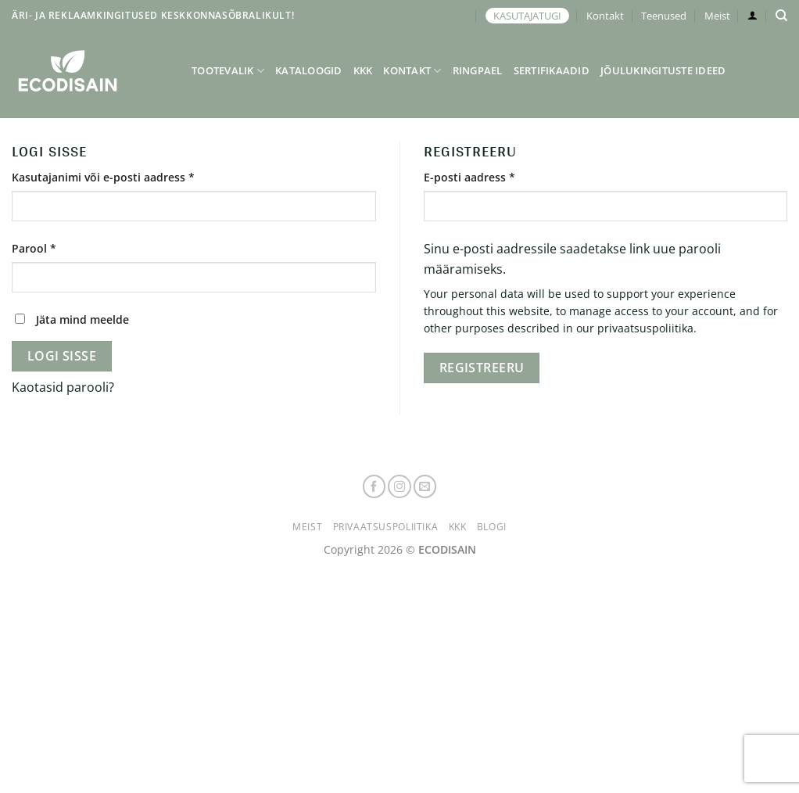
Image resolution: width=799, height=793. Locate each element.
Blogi (492, 526)
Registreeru (482, 367)
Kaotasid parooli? (63, 387)
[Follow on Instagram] (399, 486)
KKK (363, 70)
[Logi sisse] (752, 15)
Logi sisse (62, 355)
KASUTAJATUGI (527, 15)
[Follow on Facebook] (374, 486)
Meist (717, 16)
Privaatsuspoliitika (386, 526)
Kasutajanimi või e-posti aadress (123, 176)
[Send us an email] (425, 486)
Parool (54, 247)
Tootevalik (228, 70)
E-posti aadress (490, 176)
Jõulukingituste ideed (663, 70)
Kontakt (605, 16)
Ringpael (478, 70)
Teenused (663, 16)
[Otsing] (781, 16)
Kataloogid (308, 70)
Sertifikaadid (551, 70)
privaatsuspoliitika (645, 328)
